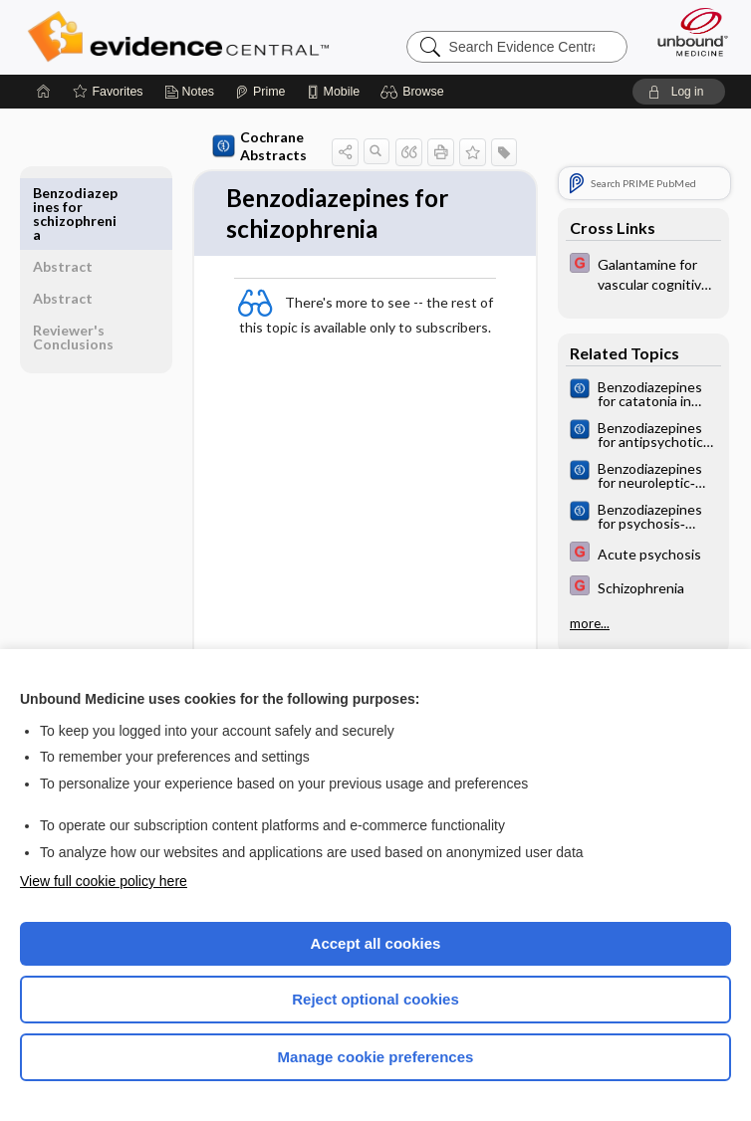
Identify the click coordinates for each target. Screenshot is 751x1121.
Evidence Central (183, 37)
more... (590, 623)
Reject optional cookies (375, 999)
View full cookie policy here (103, 881)
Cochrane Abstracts (256, 145)
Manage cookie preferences (376, 1056)
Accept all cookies (376, 943)
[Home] (44, 92)
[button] (414, 92)
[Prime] (260, 92)
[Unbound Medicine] (686, 32)
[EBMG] (643, 273)
